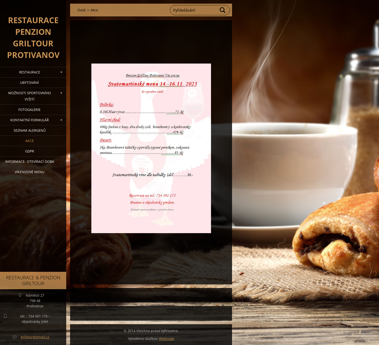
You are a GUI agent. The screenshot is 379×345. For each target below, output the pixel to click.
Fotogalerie (29, 109)
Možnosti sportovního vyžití (29, 96)
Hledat (223, 10)
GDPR (29, 151)
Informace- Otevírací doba (29, 161)
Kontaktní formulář (29, 120)
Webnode (166, 338)
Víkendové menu (29, 172)
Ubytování (29, 82)
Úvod (81, 10)
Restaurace (29, 72)
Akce (29, 140)
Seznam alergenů (30, 130)
